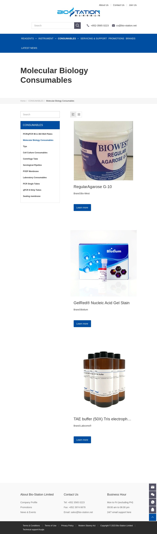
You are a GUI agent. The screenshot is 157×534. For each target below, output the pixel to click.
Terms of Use (50, 525)
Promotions (26, 507)
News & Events (28, 512)
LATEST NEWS (29, 48)
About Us (104, 5)
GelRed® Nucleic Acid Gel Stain (102, 303)
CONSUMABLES (68, 38)
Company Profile (28, 502)
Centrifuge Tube (30, 159)
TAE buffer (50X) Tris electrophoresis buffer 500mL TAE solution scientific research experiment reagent (103, 419)
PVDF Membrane (31, 171)
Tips (25, 146)
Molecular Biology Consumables (38, 140)
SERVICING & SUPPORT (93, 38)
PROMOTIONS (116, 38)
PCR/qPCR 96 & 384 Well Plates (38, 134)
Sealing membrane (32, 196)
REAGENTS (29, 38)
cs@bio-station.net (126, 25)
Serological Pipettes (32, 165)
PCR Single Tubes (31, 184)
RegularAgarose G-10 (93, 186)
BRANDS (130, 38)
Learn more (82, 207)
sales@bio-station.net (82, 512)
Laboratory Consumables (35, 177)
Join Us (133, 5)
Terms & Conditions (31, 525)
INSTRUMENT (47, 38)
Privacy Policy (67, 525)
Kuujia (41, 529)
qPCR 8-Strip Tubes (32, 190)
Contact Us (118, 5)
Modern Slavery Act (86, 525)
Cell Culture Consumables (35, 153)
